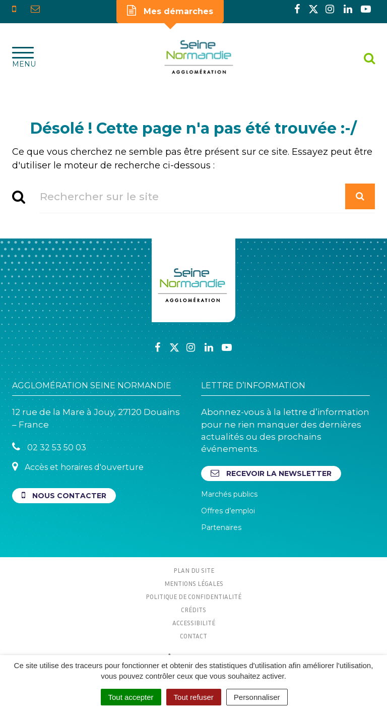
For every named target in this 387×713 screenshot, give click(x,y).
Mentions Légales (193, 583)
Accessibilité (193, 623)
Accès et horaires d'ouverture (78, 466)
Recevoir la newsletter (271, 473)
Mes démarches (170, 10)
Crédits (193, 610)
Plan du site (193, 570)
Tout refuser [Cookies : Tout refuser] (194, 697)
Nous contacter (64, 495)
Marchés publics (229, 494)
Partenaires (221, 527)
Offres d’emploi (228, 510)
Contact (193, 636)
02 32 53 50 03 (49, 447)
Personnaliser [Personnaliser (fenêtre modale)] (257, 697)
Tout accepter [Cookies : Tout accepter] (131, 697)
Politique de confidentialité (193, 596)
